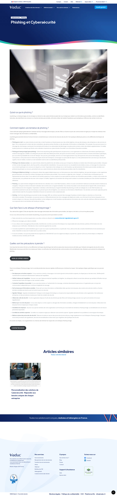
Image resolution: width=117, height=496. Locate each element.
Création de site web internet (42, 473)
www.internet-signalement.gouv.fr (67, 218)
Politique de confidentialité (70, 494)
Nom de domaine (39, 457)
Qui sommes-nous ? (64, 457)
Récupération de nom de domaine (43, 460)
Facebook (88, 458)
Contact (66, 1)
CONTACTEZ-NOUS (18, 328)
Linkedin (87, 460)
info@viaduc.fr (101, 494)
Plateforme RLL (90, 494)
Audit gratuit (101, 7)
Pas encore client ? (101, 2)
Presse (61, 462)
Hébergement (38, 471)
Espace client (89, 2)
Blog (60, 460)
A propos (58, 1)
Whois (36, 464)
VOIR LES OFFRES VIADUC (20, 258)
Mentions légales (54, 494)
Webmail (79, 2)
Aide (72, 1)
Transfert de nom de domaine (42, 462)
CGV (82, 494)
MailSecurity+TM (39, 469)
